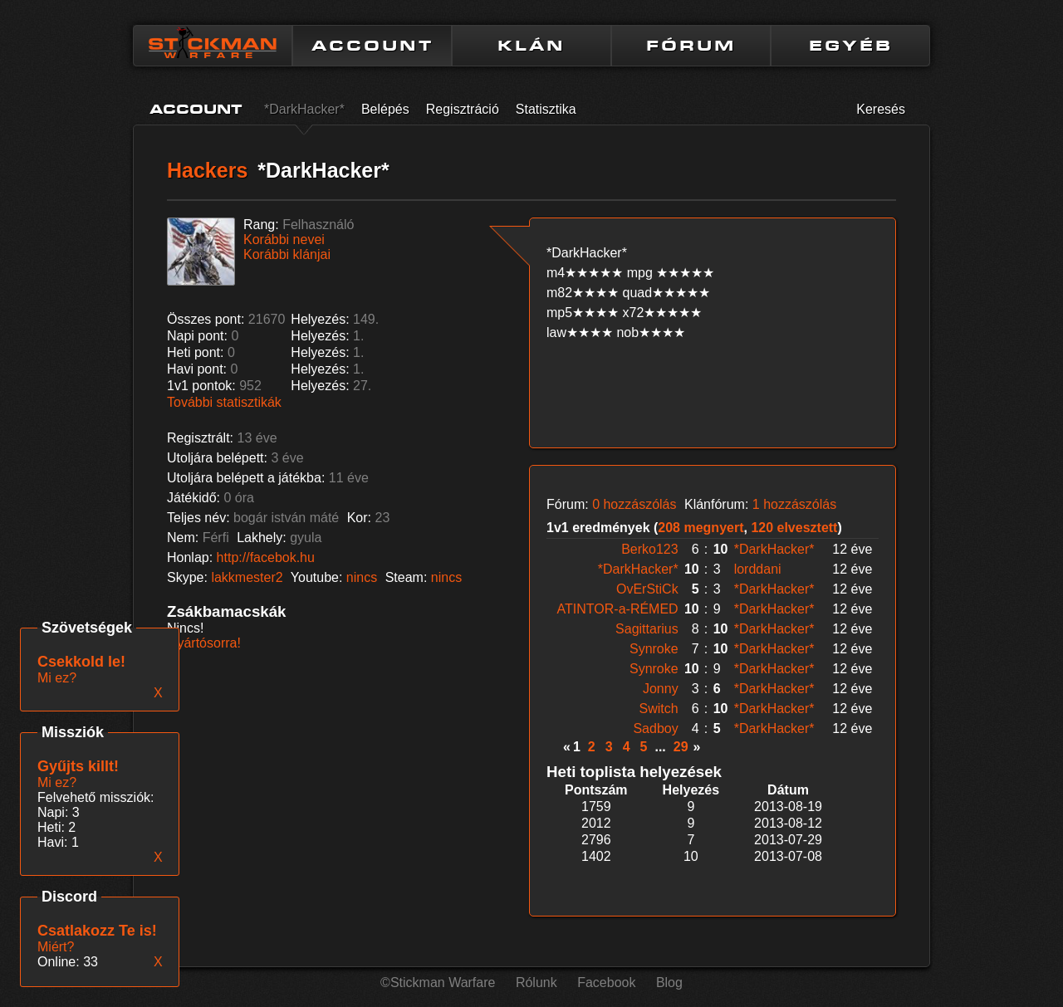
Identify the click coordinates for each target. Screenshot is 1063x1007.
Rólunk (536, 982)
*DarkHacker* (304, 109)
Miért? (55, 947)
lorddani (757, 569)
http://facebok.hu (266, 557)
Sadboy (655, 728)
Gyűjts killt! (78, 766)
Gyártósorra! (204, 643)
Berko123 (649, 549)
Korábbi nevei (284, 239)
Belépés (385, 109)
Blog (669, 982)
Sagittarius (646, 629)
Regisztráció (462, 109)
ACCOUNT (372, 46)
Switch (658, 708)
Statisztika (546, 109)
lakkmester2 (246, 577)
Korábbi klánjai (287, 254)
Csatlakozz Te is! (97, 930)
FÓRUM (691, 46)
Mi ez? (56, 782)
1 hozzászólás (794, 504)
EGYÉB (851, 46)
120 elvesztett (794, 528)
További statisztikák (224, 402)
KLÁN (531, 46)
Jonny (660, 689)
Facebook (606, 982)
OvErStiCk (647, 589)
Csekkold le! (81, 661)
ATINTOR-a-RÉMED (617, 609)
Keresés (880, 109)
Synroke (653, 649)
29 (681, 747)
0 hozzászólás (634, 504)
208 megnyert (700, 528)
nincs (361, 577)
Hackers (207, 170)
